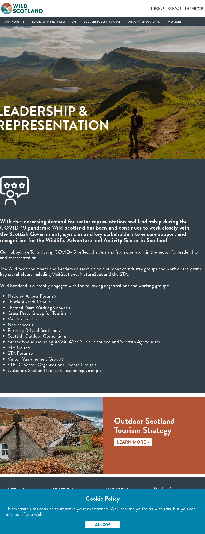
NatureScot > (21, 324)
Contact (174, 8)
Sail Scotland (98, 341)
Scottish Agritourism (140, 341)
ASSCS (76, 341)
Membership (177, 22)
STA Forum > (20, 353)
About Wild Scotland (144, 22)
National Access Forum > (32, 296)
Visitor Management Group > (36, 359)
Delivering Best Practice (102, 22)
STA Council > (21, 347)
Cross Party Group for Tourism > (39, 313)
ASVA (60, 341)
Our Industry (14, 22)
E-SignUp (157, 8)
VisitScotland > (22, 319)
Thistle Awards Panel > (29, 301)
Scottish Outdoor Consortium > (38, 336)
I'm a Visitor (194, 8)
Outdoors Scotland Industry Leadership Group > (54, 370)
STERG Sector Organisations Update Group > (52, 364)
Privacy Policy (116, 489)
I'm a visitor (63, 489)
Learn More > (133, 442)
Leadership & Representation (54, 22)
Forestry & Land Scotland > (34, 330)
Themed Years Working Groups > (39, 307)
